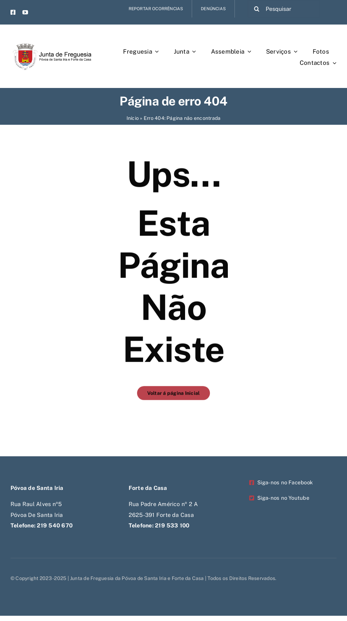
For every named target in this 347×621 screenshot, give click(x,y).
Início (133, 118)
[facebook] (13, 12)
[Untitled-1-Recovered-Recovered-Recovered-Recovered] (51, 37)
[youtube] (25, 12)
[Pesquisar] (284, 9)
